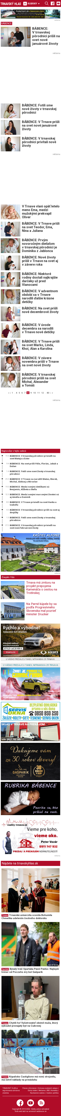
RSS (48, 1090)
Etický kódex (32, 1090)
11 (38, 392)
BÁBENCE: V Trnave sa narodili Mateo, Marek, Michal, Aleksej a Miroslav (34, 480)
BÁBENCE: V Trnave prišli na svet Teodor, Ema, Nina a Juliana (41, 227)
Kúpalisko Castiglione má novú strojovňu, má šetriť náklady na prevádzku (28, 1078)
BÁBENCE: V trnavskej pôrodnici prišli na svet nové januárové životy (46, 36)
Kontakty (54, 1090)
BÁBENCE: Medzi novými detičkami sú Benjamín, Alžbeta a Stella (29, 488)
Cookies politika (52, 1093)
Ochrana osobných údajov (48, 1088)
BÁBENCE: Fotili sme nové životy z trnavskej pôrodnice (32, 518)
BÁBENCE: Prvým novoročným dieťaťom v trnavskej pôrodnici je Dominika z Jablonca (39, 245)
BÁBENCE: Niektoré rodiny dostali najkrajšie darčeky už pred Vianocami (40, 279)
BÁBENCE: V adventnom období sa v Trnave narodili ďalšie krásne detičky (40, 296)
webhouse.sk (41, 1111)
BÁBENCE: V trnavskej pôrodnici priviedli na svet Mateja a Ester (33, 457)
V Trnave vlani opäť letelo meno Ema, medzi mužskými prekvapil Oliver (41, 211)
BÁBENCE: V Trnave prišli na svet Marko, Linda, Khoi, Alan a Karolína (41, 345)
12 (42, 392)
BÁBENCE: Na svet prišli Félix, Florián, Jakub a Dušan (34, 464)
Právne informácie (29, 1088)
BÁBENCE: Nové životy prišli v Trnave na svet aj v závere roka (40, 260)
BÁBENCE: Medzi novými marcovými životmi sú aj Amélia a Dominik (34, 495)
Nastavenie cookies (37, 1093)
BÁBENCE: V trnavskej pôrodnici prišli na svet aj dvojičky (35, 511)
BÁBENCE (6, 23)
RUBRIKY (31, 3)
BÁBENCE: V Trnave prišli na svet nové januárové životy (41, 125)
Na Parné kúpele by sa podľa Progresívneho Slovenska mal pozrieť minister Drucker (41, 609)
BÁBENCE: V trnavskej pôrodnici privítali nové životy (39, 142)
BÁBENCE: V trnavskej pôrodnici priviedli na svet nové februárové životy (33, 526)
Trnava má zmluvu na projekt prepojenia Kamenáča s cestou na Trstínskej (41, 588)
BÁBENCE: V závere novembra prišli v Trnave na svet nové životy (40, 361)
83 (48, 392)
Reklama (42, 1090)
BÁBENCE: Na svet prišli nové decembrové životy (40, 310)
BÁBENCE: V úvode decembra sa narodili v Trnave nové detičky (38, 328)
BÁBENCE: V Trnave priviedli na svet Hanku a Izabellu (33, 503)
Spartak (5, 969)
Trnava (5, 915)
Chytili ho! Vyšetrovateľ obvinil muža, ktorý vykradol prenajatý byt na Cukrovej (29, 1024)
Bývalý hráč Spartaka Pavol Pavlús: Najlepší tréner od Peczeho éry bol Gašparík (30, 970)
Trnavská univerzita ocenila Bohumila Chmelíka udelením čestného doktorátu (26, 917)
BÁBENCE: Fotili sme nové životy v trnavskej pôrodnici (39, 108)
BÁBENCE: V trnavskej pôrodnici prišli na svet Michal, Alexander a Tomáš (39, 380)
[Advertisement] (28, 78)
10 (34, 392)
